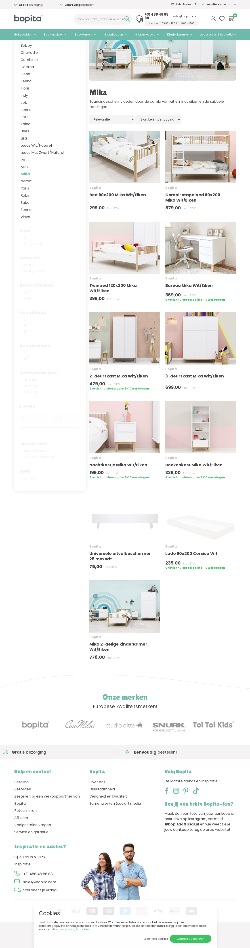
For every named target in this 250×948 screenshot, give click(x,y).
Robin (25, 214)
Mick (25, 185)
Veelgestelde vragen (32, 843)
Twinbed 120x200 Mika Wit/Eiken (113, 306)
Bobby (26, 64)
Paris (25, 206)
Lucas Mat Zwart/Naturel (42, 171)
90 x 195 (31, 398)
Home (18, 46)
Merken (188, 4)
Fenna (26, 99)
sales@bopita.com (185, 16)
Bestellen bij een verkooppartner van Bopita (47, 818)
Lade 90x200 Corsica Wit (191, 572)
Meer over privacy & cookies (70, 929)
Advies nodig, (32, 5)
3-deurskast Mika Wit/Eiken (194, 394)
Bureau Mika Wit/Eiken (189, 304)
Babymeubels (53, 34)
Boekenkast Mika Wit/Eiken (194, 483)
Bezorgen (22, 807)
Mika (25, 192)
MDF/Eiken (35, 290)
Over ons (97, 800)
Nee (29, 317)
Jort (24, 135)
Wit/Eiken (34, 262)
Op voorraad (33, 462)
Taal (199, 4)
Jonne (26, 128)
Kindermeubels (145, 34)
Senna (26, 228)
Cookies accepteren (190, 939)
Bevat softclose (36, 303)
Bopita (31, 497)
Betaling (21, 800)
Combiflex (29, 78)
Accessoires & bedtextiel (216, 34)
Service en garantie (31, 850)
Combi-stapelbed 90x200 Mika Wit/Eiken (192, 215)
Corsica (27, 85)
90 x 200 (32, 404)
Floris (25, 106)
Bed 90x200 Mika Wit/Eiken (117, 213)
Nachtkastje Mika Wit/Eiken (118, 483)
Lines (25, 149)
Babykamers (83, 34)
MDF (29, 283)
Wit (28, 256)
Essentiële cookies (156, 939)
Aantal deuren (35, 364)
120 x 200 (32, 410)
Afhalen (21, 836)
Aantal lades (33, 331)
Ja (27, 311)
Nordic (26, 199)
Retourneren (25, 829)
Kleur (25, 249)
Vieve (25, 235)
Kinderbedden (113, 34)
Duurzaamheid (102, 807)
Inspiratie (22, 882)
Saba (25, 221)
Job (24, 121)
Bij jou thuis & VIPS (29, 875)
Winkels (176, 4)
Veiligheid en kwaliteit (108, 814)
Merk (25, 489)
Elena (25, 92)
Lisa (24, 156)
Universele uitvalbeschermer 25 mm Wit (120, 574)
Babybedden (23, 34)
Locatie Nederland (221, 4)
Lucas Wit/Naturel (36, 164)
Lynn (25, 178)
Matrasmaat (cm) (39, 391)
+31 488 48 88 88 (156, 16)
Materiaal (30, 276)
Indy (24, 114)
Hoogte (27, 424)
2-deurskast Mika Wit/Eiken (118, 394)
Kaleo (25, 142)
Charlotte (29, 71)
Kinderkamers (178, 34)
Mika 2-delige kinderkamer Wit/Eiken (118, 665)
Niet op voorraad (40, 475)
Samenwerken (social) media (115, 822)
